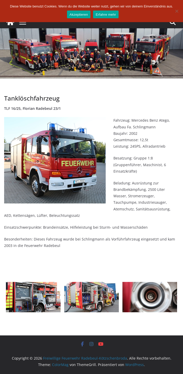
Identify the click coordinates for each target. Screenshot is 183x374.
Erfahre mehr (106, 14)
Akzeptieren (79, 14)
